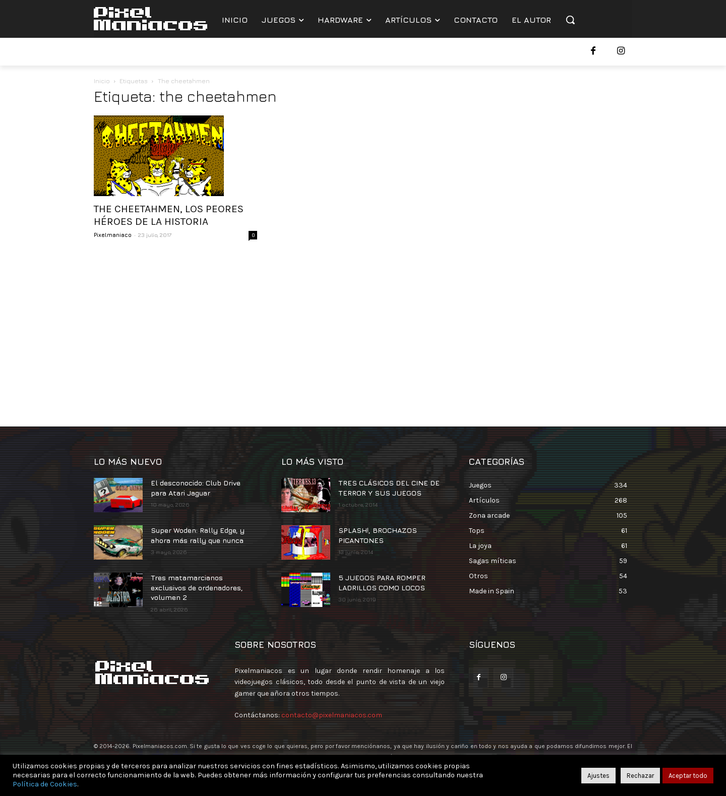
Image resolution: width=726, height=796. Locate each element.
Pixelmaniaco (113, 234)
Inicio (102, 81)
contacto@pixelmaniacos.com (331, 715)
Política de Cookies (45, 784)
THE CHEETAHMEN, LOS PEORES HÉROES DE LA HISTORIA (169, 215)
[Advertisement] (363, 330)
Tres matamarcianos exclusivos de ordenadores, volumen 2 (197, 587)
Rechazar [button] (640, 775)
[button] (570, 20)
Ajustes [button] (598, 775)
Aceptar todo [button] (688, 775)
